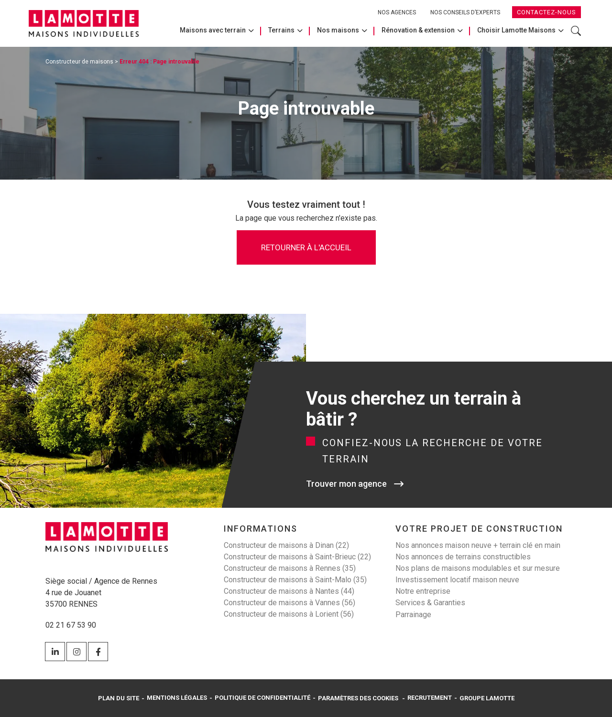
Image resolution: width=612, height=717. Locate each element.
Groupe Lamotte (486, 698)
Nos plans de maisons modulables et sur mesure (477, 568)
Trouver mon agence (346, 484)
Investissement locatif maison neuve (457, 579)
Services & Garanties (430, 602)
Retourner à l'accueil (306, 247)
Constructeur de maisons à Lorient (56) (289, 614)
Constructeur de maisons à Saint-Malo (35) (295, 579)
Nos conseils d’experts (465, 12)
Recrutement (429, 697)
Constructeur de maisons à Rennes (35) (290, 568)
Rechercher (576, 31)
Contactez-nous (546, 12)
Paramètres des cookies (358, 698)
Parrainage (413, 614)
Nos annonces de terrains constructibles (463, 556)
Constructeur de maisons (79, 61)
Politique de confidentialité (262, 697)
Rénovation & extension (418, 30)
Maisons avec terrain (213, 30)
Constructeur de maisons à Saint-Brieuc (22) (297, 556)
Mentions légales (177, 697)
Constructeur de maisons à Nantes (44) (289, 591)
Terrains (281, 30)
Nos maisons (338, 30)
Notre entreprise (422, 591)
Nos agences (397, 12)
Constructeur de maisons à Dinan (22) (286, 545)
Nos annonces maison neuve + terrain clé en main (477, 545)
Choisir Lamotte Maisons (516, 30)
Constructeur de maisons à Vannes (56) (289, 602)
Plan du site (118, 698)
